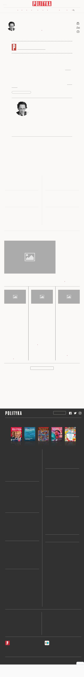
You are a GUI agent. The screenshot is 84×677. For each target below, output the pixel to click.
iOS (6, 648)
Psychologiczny (50, 521)
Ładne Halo (46, 663)
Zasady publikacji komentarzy (54, 617)
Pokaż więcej (42, 368)
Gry (6, 596)
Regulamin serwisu (51, 614)
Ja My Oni (9, 474)
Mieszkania (9, 549)
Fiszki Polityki (49, 648)
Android (10, 648)
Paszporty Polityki (11, 600)
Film (6, 584)
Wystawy (8, 590)
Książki (8, 577)
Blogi (45, 10)
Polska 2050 (9, 502)
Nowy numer (13, 10)
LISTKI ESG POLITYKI (14, 565)
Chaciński (48, 486)
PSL (6, 499)
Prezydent (8, 509)
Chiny (7, 537)
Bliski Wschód (10, 530)
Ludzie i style (50, 553)
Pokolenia (63, 10)
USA (7, 527)
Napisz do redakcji (11, 621)
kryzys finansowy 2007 (21, 93)
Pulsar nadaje (50, 530)
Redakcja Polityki (11, 614)
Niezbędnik (9, 477)
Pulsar (47, 455)
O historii (48, 518)
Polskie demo (50, 527)
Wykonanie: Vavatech (63, 663)
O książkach (49, 514)
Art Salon (8, 606)
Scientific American (12, 465)
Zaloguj (75, 4)
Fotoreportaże (50, 557)
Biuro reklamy (9, 617)
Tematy (47, 585)
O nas (47, 588)
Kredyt (7, 562)
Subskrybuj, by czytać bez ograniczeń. (31, 49)
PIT (6, 552)
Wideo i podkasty (53, 10)
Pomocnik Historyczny (13, 461)
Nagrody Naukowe (51, 465)
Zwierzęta (48, 576)
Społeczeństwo (50, 563)
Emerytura (9, 559)
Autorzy (48, 582)
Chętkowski (49, 490)
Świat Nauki (9, 471)
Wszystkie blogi (51, 493)
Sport (47, 569)
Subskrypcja (59, 413)
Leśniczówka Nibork (64, 660)
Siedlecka (48, 477)
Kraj (19, 10)
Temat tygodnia (50, 505)
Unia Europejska (11, 524)
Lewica (7, 496)
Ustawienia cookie (50, 633)
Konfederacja (10, 505)
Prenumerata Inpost (44, 413)
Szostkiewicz (49, 483)
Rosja (7, 534)
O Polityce (8, 629)
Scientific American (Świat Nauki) (57, 458)
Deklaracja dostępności (52, 625)
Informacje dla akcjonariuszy (54, 629)
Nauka (40, 10)
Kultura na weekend (52, 508)
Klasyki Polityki (51, 573)
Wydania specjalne (11, 458)
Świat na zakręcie (51, 511)
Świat (24, 10)
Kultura (34, 10)
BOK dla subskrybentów (12, 625)
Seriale (7, 587)
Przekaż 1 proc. (50, 566)
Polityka (8, 455)
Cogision (41, 663)
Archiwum (49, 579)
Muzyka (8, 580)
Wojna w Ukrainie (11, 521)
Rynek (29, 10)
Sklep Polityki (50, 592)
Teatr (7, 593)
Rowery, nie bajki (51, 524)
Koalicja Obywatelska (13, 490)
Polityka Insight (36, 660)
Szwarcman (49, 480)
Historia (48, 560)
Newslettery (49, 550)
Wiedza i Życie (10, 468)
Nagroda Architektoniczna (14, 603)
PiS (6, 493)
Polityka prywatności (52, 621)
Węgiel (7, 555)
